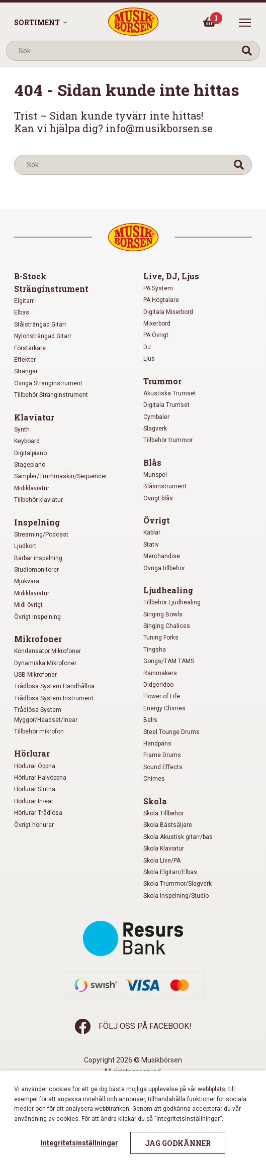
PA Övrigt (155, 335)
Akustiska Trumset (169, 393)
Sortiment (37, 22)
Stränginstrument (51, 288)
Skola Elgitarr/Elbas (170, 872)
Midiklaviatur (31, 488)
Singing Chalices (166, 625)
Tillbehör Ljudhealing (172, 602)
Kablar (151, 532)
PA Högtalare (161, 299)
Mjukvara (26, 581)
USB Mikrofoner (35, 674)
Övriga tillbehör (164, 568)
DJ (147, 347)
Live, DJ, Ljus (171, 276)
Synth (22, 429)
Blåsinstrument (165, 486)
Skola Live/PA (162, 860)
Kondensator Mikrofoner (47, 651)
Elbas (21, 312)
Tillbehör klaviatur (38, 499)
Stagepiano (29, 464)
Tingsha (154, 649)
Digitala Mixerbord (168, 311)
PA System (158, 288)
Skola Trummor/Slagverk (177, 883)
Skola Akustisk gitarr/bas (178, 836)
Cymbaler (156, 416)
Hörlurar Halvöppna (40, 777)
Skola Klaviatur (163, 848)
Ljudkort (25, 546)
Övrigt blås (158, 498)
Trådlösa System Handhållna (54, 686)
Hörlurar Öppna (34, 766)
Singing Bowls (163, 614)
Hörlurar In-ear (33, 801)
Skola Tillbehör (163, 813)
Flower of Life (161, 696)
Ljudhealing (168, 590)
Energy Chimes (164, 708)
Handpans (157, 743)
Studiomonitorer (36, 569)
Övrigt (156, 520)
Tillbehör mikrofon (39, 731)
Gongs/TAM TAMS (168, 661)
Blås (152, 462)
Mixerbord (156, 323)
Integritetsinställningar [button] (79, 1143)
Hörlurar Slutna (34, 789)
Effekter (25, 359)
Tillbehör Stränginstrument (51, 394)
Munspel (155, 474)
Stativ (151, 544)
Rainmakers (160, 673)
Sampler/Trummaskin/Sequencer (60, 476)
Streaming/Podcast (41, 534)
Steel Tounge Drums (171, 731)
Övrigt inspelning (37, 616)
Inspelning (37, 522)
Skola (155, 801)
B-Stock (30, 276)
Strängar (26, 371)
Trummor (162, 381)
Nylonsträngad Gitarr (42, 336)
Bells (150, 719)
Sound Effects (163, 767)
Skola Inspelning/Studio (176, 895)
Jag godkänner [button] (178, 1143)
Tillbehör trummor (168, 440)
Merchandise (161, 556)
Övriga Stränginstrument (48, 383)
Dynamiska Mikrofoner (45, 663)
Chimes (154, 778)
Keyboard (27, 441)
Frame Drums (162, 755)
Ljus (149, 358)
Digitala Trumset (166, 404)
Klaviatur (34, 417)
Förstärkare (30, 348)
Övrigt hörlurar (34, 824)
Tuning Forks (161, 637)
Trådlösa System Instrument (54, 698)
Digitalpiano (30, 453)
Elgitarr (24, 300)
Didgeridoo (158, 684)
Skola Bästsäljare (167, 824)
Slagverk (155, 428)
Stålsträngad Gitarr (40, 324)
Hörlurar (32, 753)
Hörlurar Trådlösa (38, 812)
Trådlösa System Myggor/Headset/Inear (45, 714)
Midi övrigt (28, 604)
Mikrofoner (38, 639)
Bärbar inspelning (38, 558)
